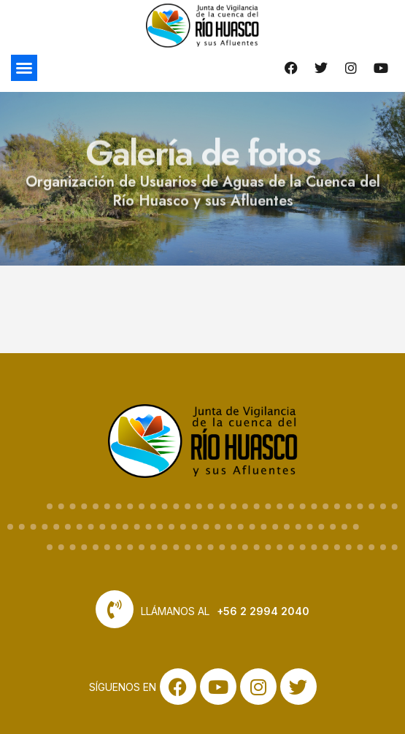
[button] (24, 68)
